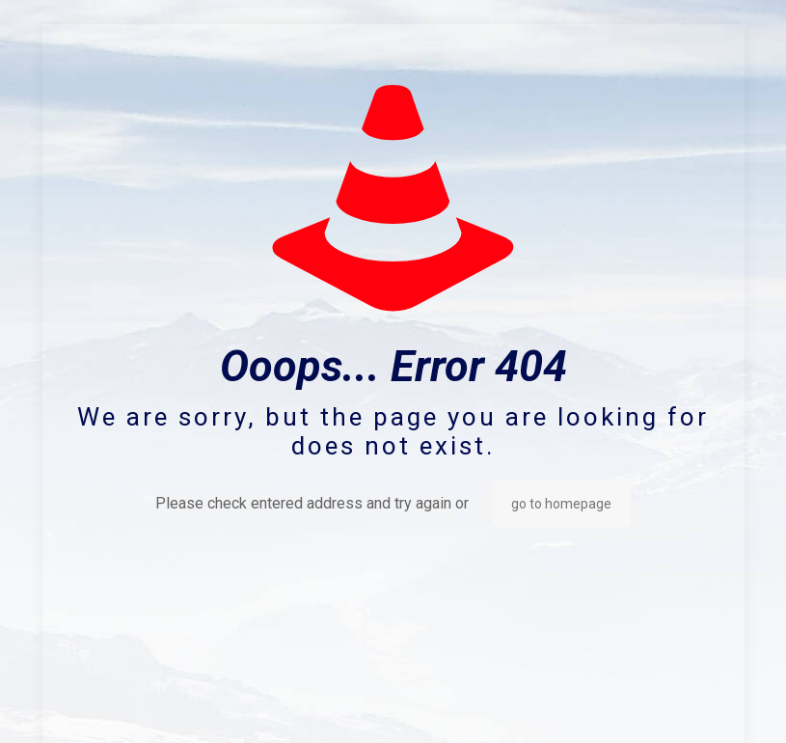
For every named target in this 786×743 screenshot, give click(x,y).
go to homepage (561, 503)
